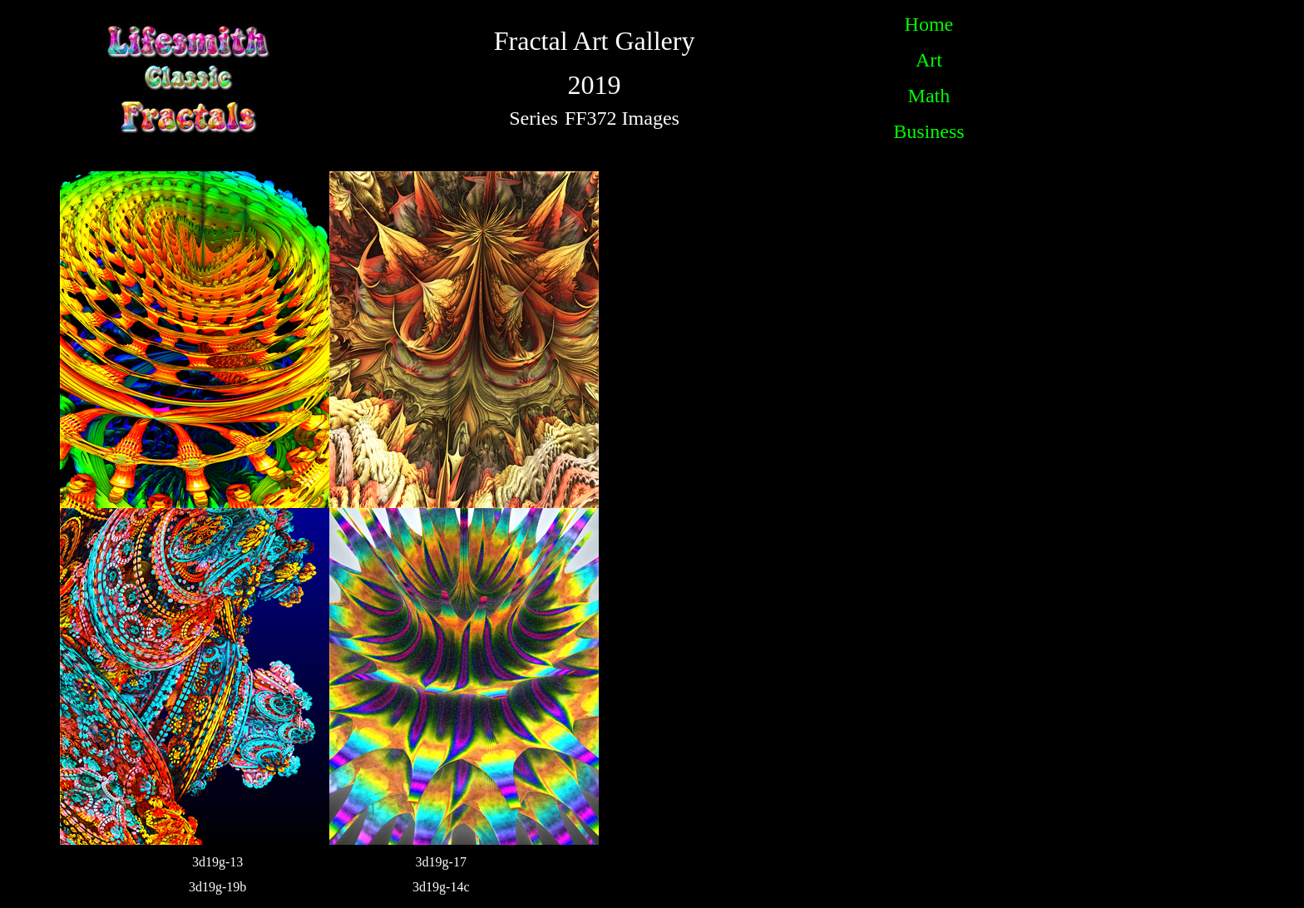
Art (929, 60)
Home (929, 24)
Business (928, 131)
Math (929, 95)
